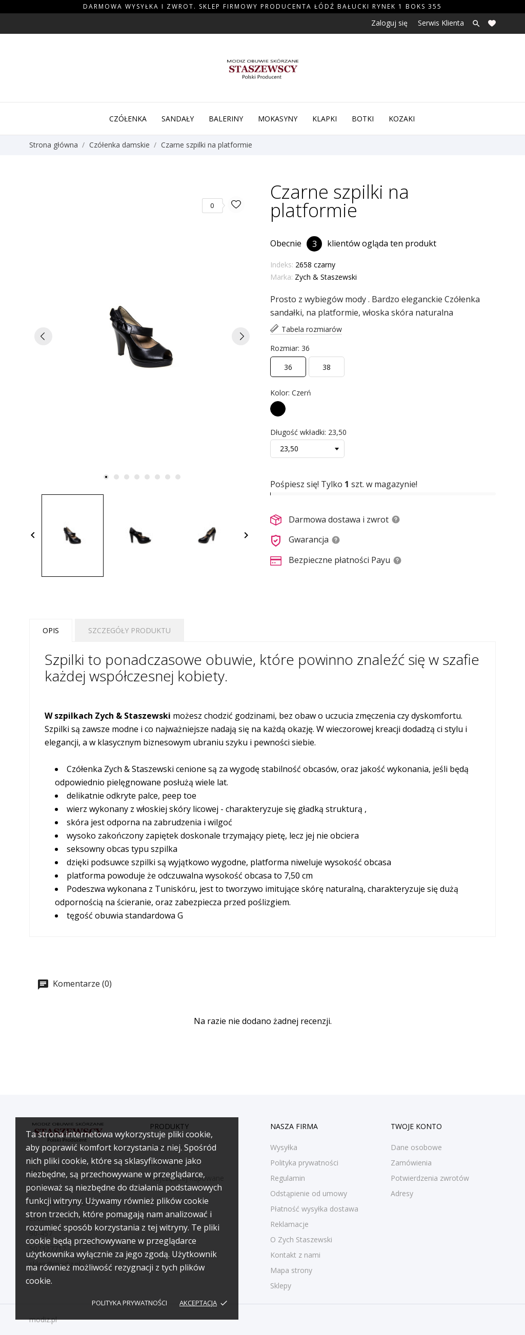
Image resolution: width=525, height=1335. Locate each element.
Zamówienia (411, 1162)
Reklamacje (289, 1224)
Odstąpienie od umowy (308, 1193)
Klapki (324, 118)
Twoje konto (416, 1126)
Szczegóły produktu (129, 630)
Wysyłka (283, 1147)
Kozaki (402, 118)
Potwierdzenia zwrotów (430, 1178)
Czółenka (128, 118)
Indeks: (281, 264)
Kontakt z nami (295, 1255)
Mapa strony (291, 1270)
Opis (51, 630)
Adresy (402, 1193)
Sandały (177, 118)
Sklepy (280, 1285)
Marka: (281, 277)
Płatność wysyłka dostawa (314, 1209)
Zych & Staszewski (326, 277)
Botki (363, 118)
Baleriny (226, 118)
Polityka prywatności (129, 1302)
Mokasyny (277, 118)
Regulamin (287, 1178)
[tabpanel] (142, 336)
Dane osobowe (416, 1147)
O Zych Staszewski (301, 1239)
